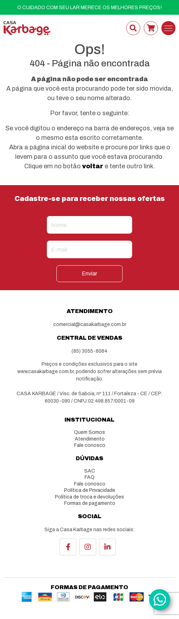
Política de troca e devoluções (89, 497)
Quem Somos (89, 432)
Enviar (89, 273)
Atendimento (90, 439)
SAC (89, 471)
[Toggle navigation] (168, 28)
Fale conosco (89, 445)
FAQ (89, 477)
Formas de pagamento (89, 503)
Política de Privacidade (89, 490)
